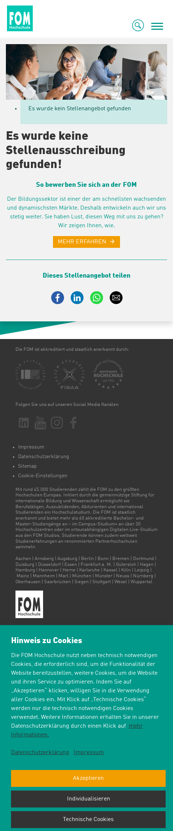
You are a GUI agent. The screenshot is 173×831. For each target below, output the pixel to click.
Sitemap (27, 466)
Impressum (31, 447)
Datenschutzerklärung (43, 456)
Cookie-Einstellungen (42, 475)
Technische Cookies (88, 820)
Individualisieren (88, 799)
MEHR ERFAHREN (82, 242)
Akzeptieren (88, 778)
